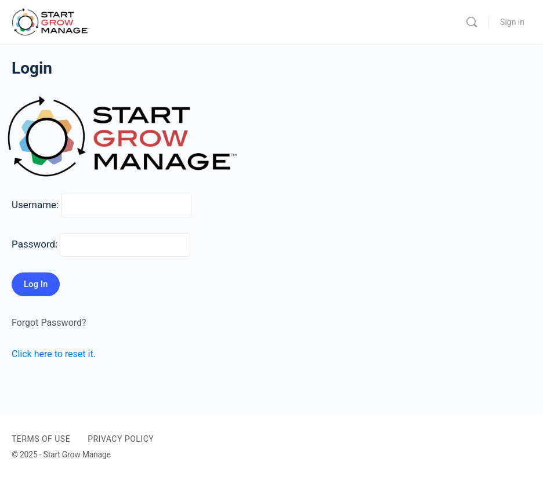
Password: (34, 244)
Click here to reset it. (54, 353)
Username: (35, 204)
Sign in (512, 22)
